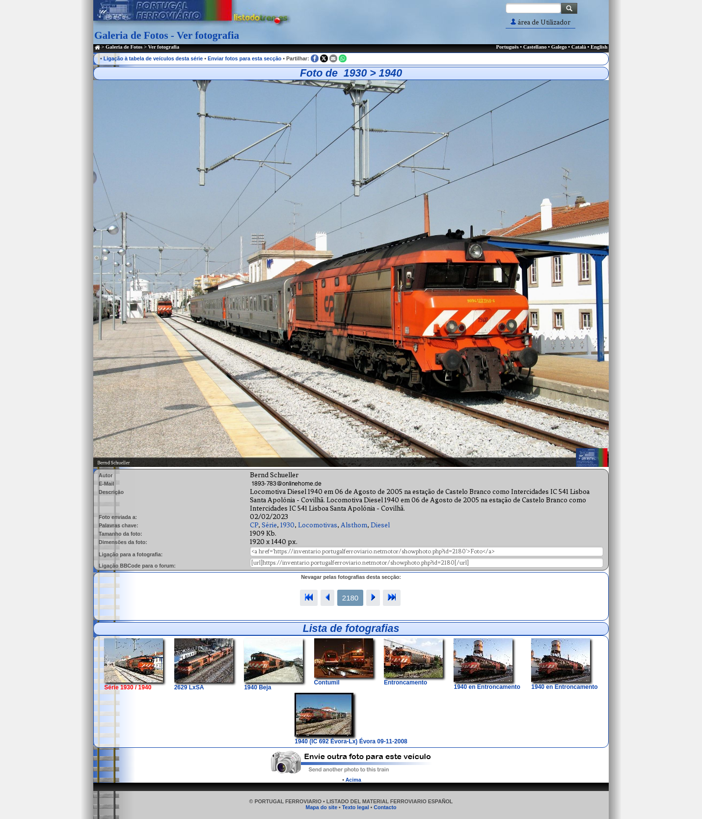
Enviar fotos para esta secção (244, 58)
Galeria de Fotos (124, 47)
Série (269, 525)
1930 (287, 525)
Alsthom (354, 525)
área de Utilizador (540, 22)
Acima (353, 780)
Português (507, 47)
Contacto (385, 807)
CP (254, 525)
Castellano (535, 47)
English (599, 47)
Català (578, 47)
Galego (559, 47)
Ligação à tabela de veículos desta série (153, 58)
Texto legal (355, 807)
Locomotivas (317, 525)
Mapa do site (322, 807)
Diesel (380, 525)
